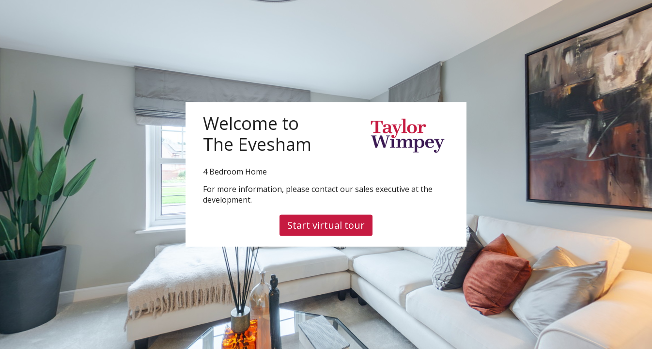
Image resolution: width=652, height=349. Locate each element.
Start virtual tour (326, 225)
